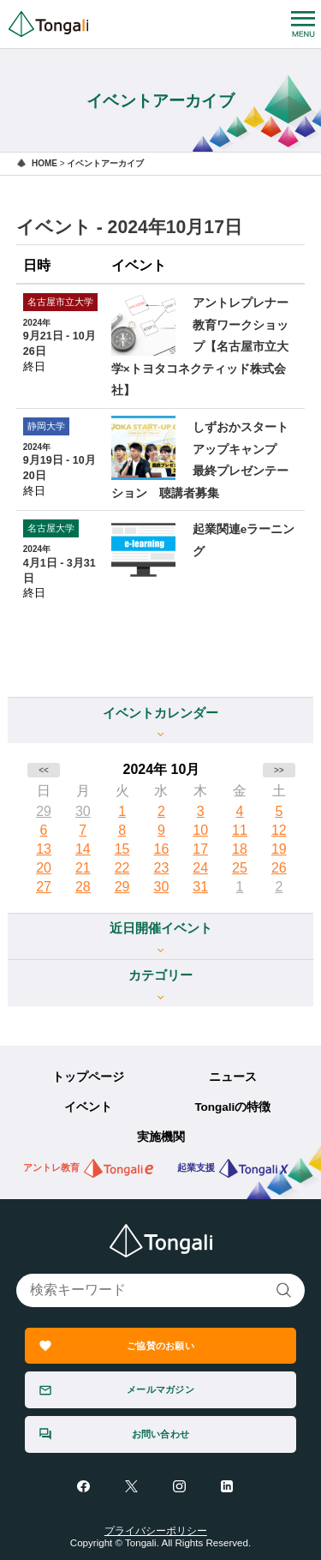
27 (43, 886)
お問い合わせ (160, 1434)
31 (200, 886)
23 (161, 868)
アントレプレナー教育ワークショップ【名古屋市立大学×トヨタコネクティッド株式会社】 (199, 347)
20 (43, 868)
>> (279, 770)
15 (122, 849)
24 (200, 868)
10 (200, 830)
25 (239, 868)
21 (83, 868)
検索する (284, 1290)
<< (44, 770)
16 (161, 849)
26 (279, 868)
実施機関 (161, 1137)
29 (43, 811)
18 (239, 849)
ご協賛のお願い (160, 1346)
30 (83, 811)
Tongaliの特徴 (232, 1107)
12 (279, 830)
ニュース (233, 1077)
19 (279, 849)
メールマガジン (160, 1389)
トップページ (88, 1077)
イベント (88, 1107)
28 (83, 886)
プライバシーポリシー (155, 1531)
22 (122, 868)
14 (83, 849)
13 (43, 849)
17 (200, 849)
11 (239, 830)
